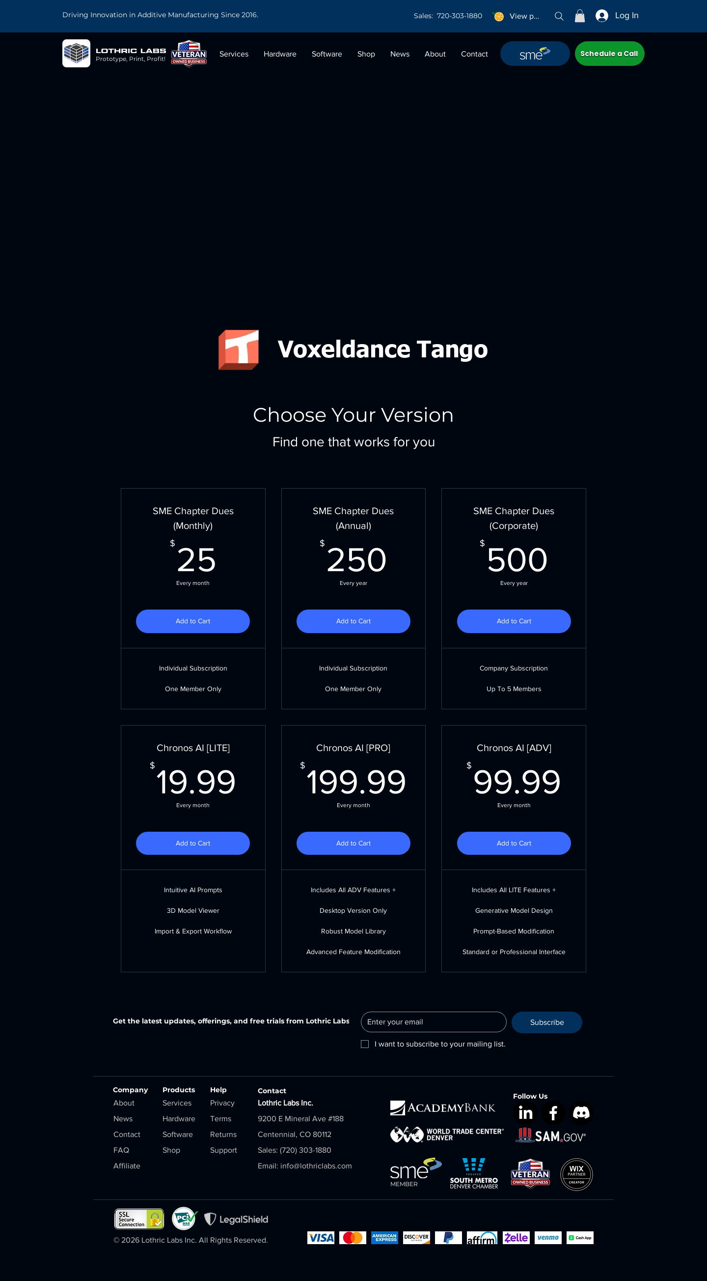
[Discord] (581, 1113)
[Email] (430, 1022)
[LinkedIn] (525, 1113)
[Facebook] (553, 1113)
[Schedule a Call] (610, 53)
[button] (579, 15)
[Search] (559, 16)
